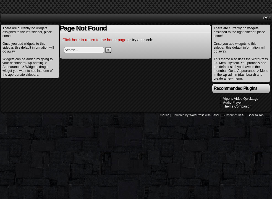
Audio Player (232, 102)
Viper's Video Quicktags (240, 99)
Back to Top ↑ (257, 115)
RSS (267, 18)
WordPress (196, 115)
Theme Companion (237, 106)
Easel (215, 115)
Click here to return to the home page (94, 40)
